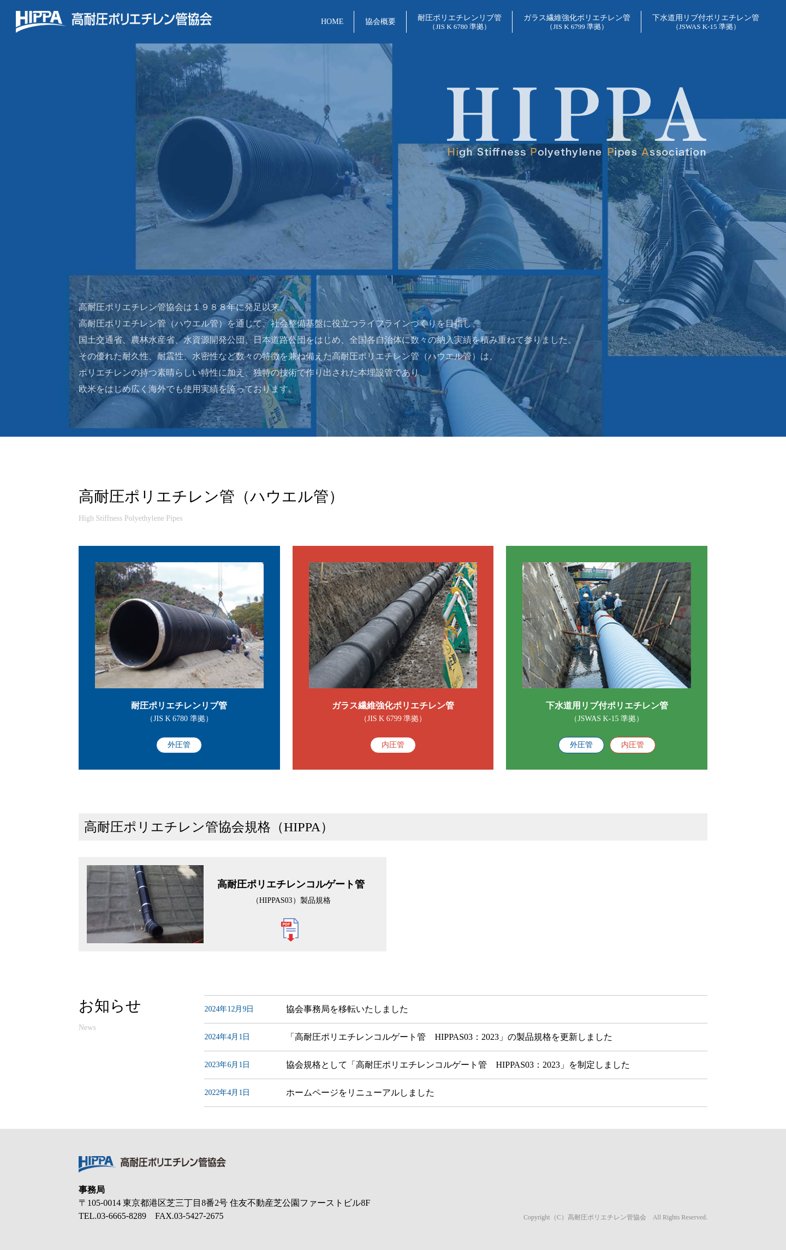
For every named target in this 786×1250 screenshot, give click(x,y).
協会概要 (380, 21)
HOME (332, 21)
